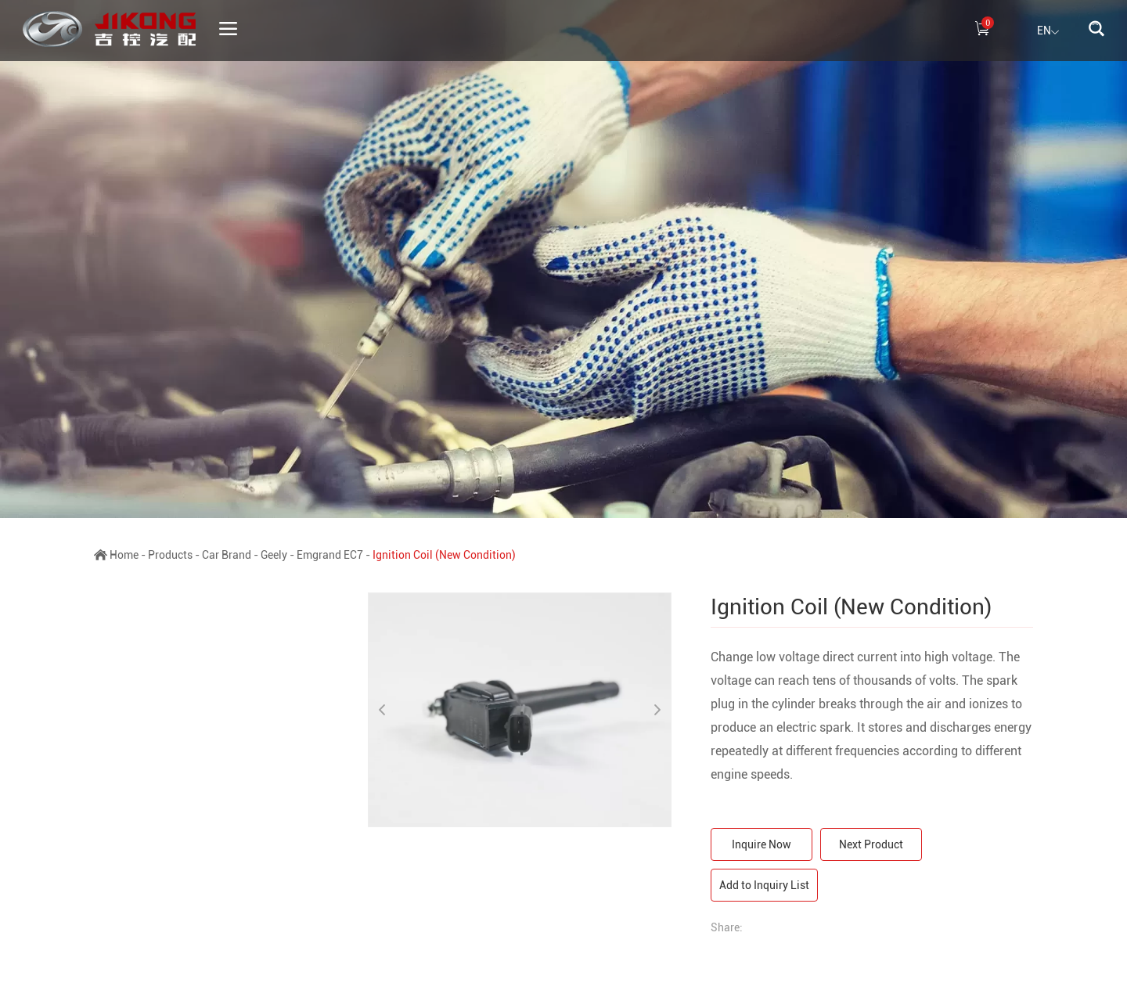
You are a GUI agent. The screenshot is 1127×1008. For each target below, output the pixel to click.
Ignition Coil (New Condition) (444, 555)
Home (124, 555)
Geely (274, 555)
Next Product (871, 844)
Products (170, 555)
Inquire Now (761, 844)
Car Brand (226, 555)
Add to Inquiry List (764, 885)
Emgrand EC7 (330, 555)
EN (1048, 32)
